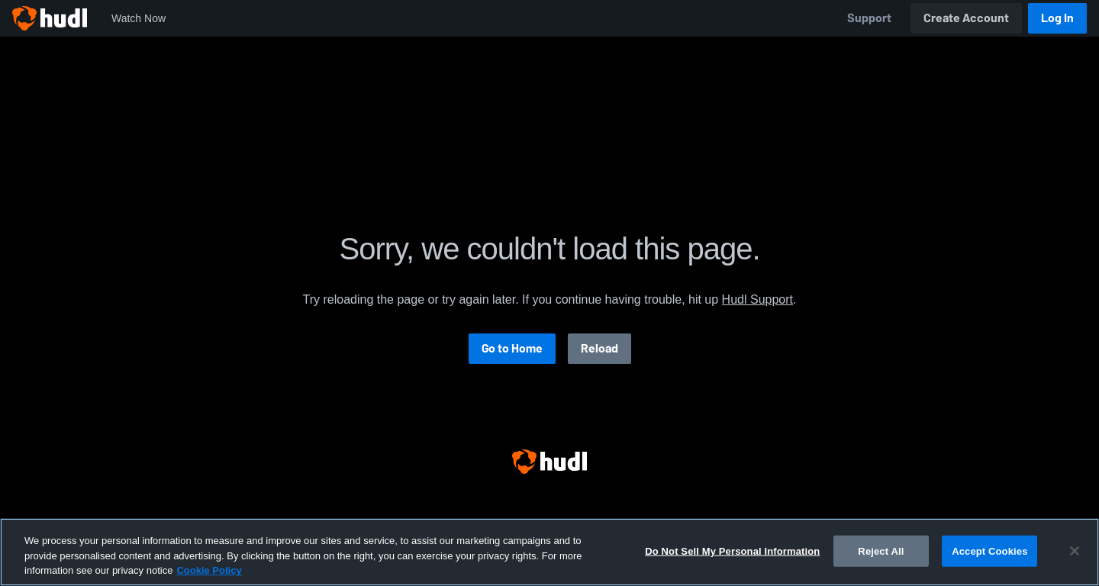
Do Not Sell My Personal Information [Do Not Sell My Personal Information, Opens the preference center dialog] (732, 550)
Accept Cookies (989, 550)
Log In (1057, 18)
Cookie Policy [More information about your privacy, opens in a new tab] (208, 570)
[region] (549, 552)
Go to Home (512, 348)
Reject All (881, 550)
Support (869, 18)
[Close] (1074, 551)
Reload (599, 348)
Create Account (966, 18)
